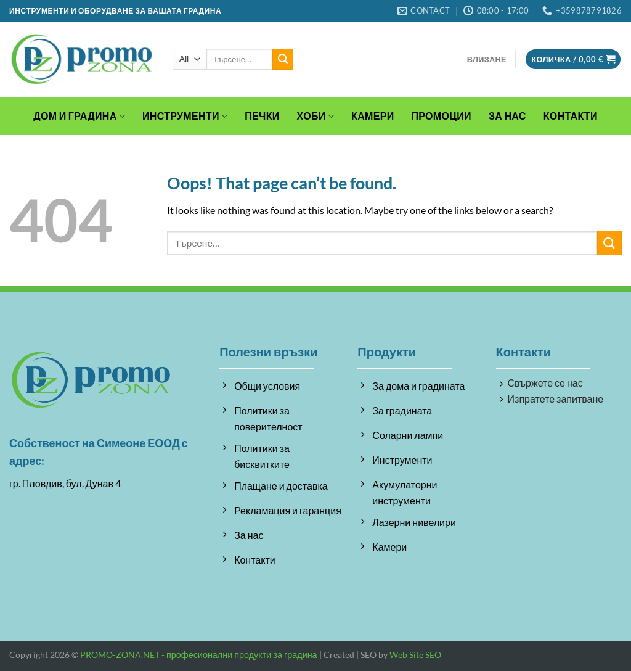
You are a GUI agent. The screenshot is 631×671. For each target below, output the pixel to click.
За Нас (507, 115)
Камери (372, 115)
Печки (262, 115)
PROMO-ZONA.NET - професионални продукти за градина (198, 654)
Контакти (570, 115)
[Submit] (282, 59)
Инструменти (184, 116)
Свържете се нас (545, 383)
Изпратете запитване (556, 399)
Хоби (316, 116)
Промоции (441, 115)
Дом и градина (79, 116)
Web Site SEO (415, 654)
